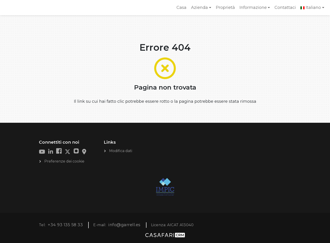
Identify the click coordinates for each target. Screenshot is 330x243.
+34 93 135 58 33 (65, 224)
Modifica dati (120, 151)
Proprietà (225, 7)
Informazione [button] (253, 7)
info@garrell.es (124, 224)
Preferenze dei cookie (64, 161)
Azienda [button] (199, 7)
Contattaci (285, 7)
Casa (182, 9)
